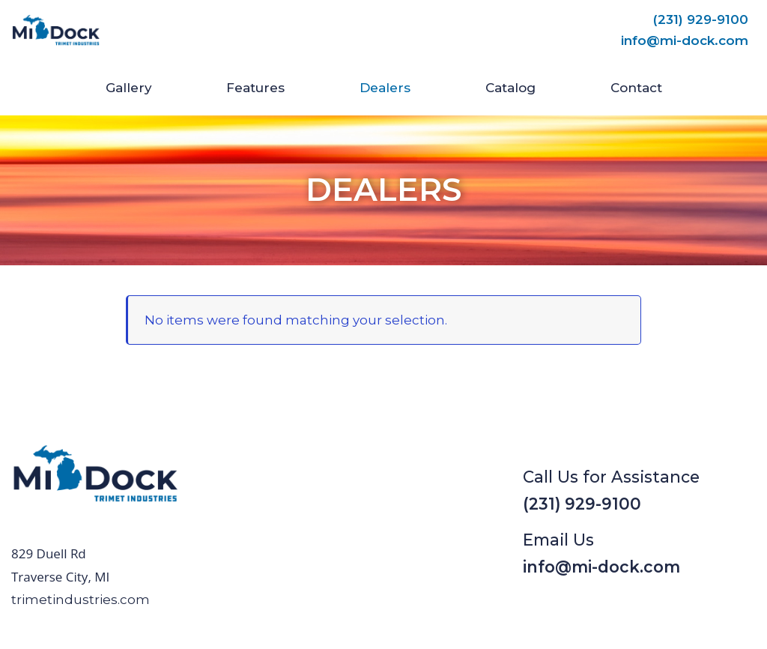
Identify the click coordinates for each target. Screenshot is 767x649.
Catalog (510, 87)
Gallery (128, 87)
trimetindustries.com (80, 599)
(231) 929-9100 (700, 19)
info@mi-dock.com (684, 40)
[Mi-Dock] (56, 30)
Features (255, 87)
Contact (636, 87)
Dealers (385, 87)
